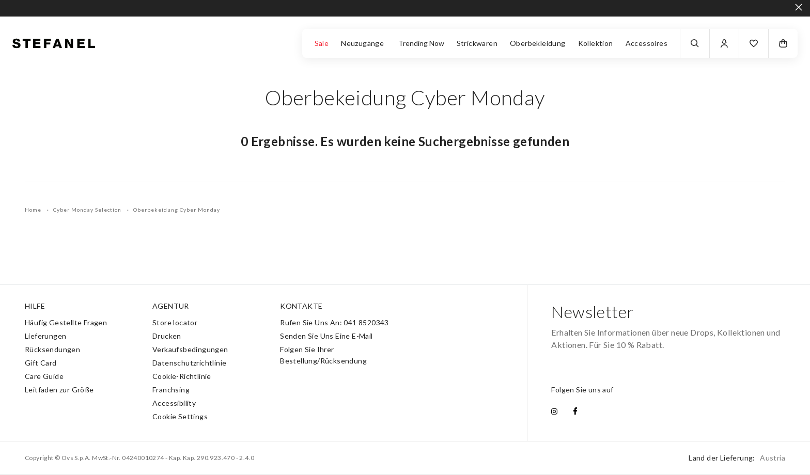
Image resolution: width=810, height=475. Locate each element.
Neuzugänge (363, 43)
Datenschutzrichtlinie (189, 362)
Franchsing (171, 389)
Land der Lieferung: (737, 457)
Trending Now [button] (421, 43)
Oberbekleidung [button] (538, 43)
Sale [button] (322, 43)
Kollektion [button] (595, 43)
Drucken (166, 335)
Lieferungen (45, 335)
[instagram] (554, 412)
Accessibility (174, 403)
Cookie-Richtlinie (181, 376)
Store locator (174, 322)
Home (34, 210)
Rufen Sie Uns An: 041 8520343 (334, 322)
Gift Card (41, 362)
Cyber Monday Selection (88, 210)
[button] (753, 43)
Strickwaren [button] (477, 43)
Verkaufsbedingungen (190, 349)
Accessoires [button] (646, 43)
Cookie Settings (180, 416)
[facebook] (575, 412)
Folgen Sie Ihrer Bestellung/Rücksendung (323, 355)
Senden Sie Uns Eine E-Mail (326, 335)
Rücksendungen (52, 349)
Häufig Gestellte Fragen (66, 322)
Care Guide (44, 376)
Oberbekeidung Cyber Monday (176, 210)
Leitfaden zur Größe (59, 389)
